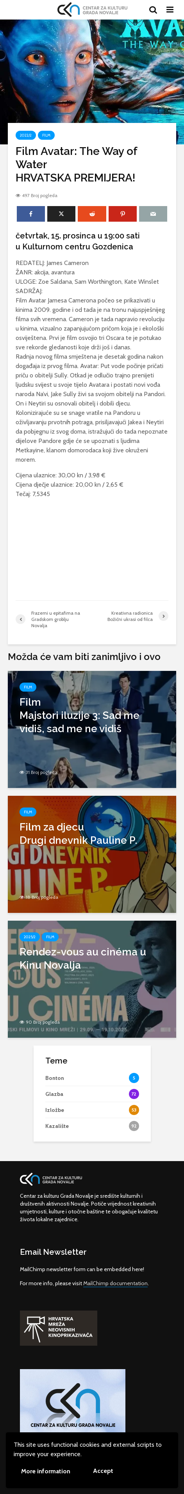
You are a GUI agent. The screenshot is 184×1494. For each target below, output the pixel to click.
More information (45, 1471)
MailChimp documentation (115, 1283)
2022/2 (26, 135)
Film (46, 135)
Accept (103, 1470)
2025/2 (30, 936)
